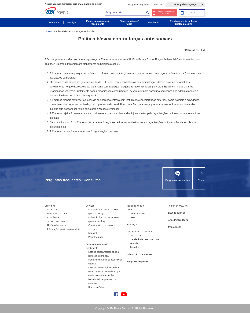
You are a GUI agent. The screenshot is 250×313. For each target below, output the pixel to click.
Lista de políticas (176, 212)
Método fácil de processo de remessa (102, 281)
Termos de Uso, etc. (178, 205)
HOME (48, 31)
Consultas (157, 4)
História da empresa (57, 225)
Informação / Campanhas (139, 254)
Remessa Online (96, 287)
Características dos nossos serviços (101, 227)
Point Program (95, 237)
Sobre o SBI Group (56, 221)
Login (193, 12)
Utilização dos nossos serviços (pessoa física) (103, 211)
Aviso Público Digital (178, 220)
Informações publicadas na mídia (63, 229)
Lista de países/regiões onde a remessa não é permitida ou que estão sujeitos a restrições (104, 271)
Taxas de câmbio (138, 213)
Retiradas (134, 247)
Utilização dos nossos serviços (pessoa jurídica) (103, 219)
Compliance (53, 217)
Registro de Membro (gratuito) (166, 13)
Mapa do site (174, 227)
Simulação (132, 224)
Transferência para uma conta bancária (144, 241)
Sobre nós (50, 205)
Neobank (92, 233)
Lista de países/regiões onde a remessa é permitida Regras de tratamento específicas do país (105, 258)
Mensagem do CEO (57, 213)
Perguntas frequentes (139, 4)
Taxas (133, 217)
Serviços (90, 205)
